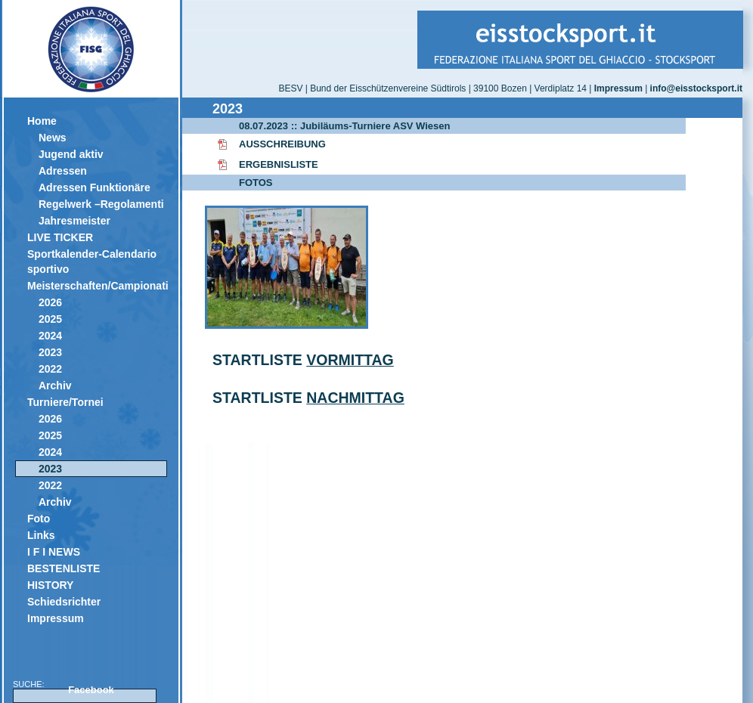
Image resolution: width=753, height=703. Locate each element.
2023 (50, 352)
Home (42, 121)
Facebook (91, 689)
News (53, 138)
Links (41, 535)
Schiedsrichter (64, 602)
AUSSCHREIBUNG (282, 144)
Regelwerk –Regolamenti (101, 204)
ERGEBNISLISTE (278, 164)
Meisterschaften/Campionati (97, 286)
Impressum (55, 618)
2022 (50, 369)
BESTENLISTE (63, 568)
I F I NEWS (53, 552)
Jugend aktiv (71, 154)
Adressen (63, 171)
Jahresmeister (74, 221)
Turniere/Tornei (65, 402)
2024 (50, 336)
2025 (50, 319)
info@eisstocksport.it (696, 88)
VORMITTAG (350, 360)
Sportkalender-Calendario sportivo (91, 261)
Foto (38, 519)
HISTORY (50, 585)
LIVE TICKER (60, 237)
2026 (50, 302)
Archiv (55, 385)
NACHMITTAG (355, 397)
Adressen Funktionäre (94, 187)
